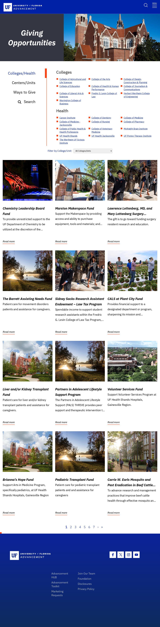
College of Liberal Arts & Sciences (72, 95)
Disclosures (85, 584)
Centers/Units (23, 82)
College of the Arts (101, 79)
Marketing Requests (57, 593)
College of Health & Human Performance (105, 88)
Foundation (84, 578)
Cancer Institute (67, 117)
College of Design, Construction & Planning (135, 81)
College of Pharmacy (134, 121)
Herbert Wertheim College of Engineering (137, 95)
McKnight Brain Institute (136, 128)
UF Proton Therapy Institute (137, 136)
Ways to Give (24, 92)
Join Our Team (86, 573)
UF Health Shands (68, 136)
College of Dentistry (101, 117)
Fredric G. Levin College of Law (104, 95)
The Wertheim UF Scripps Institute (72, 141)
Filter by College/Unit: (60, 150)
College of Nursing (101, 121)
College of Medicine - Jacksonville (70, 123)
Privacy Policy (86, 589)
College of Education (70, 86)
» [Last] (102, 527)
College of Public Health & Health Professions (73, 130)
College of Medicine (133, 117)
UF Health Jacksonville (103, 136)
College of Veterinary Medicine (102, 130)
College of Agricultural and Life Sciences (73, 81)
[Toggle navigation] (154, 5)
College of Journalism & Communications (135, 88)
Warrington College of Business (70, 102)
